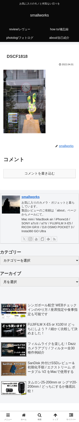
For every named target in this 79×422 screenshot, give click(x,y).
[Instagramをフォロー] (30, 239)
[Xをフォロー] (24, 239)
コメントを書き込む (39, 173)
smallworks (30, 197)
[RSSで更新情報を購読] (54, 239)
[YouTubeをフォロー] (36, 239)
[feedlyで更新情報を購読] (48, 239)
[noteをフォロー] (42, 239)
